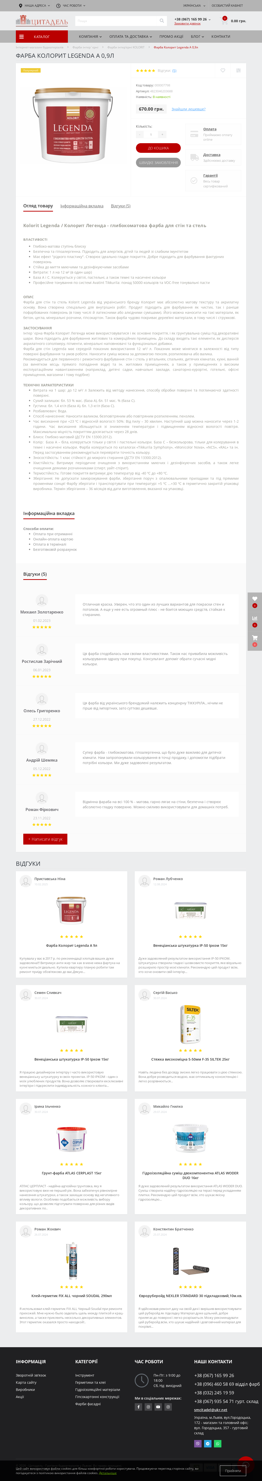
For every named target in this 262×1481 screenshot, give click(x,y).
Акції (20, 1396)
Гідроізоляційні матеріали (97, 1389)
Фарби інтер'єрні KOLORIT (126, 47)
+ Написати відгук (45, 839)
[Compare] (238, 70)
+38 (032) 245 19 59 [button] (214, 1393)
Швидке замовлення (158, 162)
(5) (174, 70)
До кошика (158, 148)
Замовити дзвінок (187, 23)
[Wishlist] (223, 70)
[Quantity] (150, 134)
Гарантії (210, 175)
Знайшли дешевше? (189, 109)
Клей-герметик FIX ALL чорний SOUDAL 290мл (71, 1295)
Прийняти (233, 1470)
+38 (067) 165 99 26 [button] (214, 1375)
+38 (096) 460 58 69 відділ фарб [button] (220, 1384)
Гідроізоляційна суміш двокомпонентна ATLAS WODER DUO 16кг (190, 1175)
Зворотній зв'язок (31, 1375)
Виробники (25, 1389)
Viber (198, 1443)
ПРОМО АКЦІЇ (171, 36)
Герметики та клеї (90, 1382)
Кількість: (144, 126)
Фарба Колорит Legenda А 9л (71, 945)
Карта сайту (26, 1382)
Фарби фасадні (88, 1404)
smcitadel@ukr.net (210, 1409)
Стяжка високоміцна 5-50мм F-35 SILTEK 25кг (190, 1059)
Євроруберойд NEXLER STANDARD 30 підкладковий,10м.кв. (190, 1295)
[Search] (162, 21)
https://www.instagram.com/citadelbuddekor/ (168, 1407)
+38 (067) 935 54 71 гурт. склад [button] (220, 1401)
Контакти (220, 36)
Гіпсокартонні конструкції (97, 1396)
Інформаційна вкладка (82, 206)
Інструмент (84, 1375)
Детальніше (108, 1473)
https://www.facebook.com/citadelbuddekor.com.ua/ (138, 1407)
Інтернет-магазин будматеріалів (39, 47)
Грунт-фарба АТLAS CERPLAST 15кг (72, 1173)
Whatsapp (217, 1443)
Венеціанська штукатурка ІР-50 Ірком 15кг (190, 945)
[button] (255, 641)
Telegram (208, 1443)
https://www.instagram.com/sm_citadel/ (148, 1407)
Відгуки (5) (121, 206)
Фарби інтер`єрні (85, 47)
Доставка (211, 154)
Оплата (209, 129)
